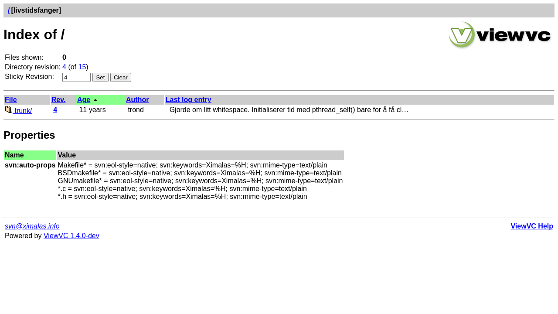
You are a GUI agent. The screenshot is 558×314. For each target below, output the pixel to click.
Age (83, 99)
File (11, 99)
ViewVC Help (531, 226)
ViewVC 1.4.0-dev (71, 235)
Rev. (58, 99)
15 (82, 67)
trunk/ (18, 110)
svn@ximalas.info (32, 226)
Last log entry (188, 99)
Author (137, 99)
